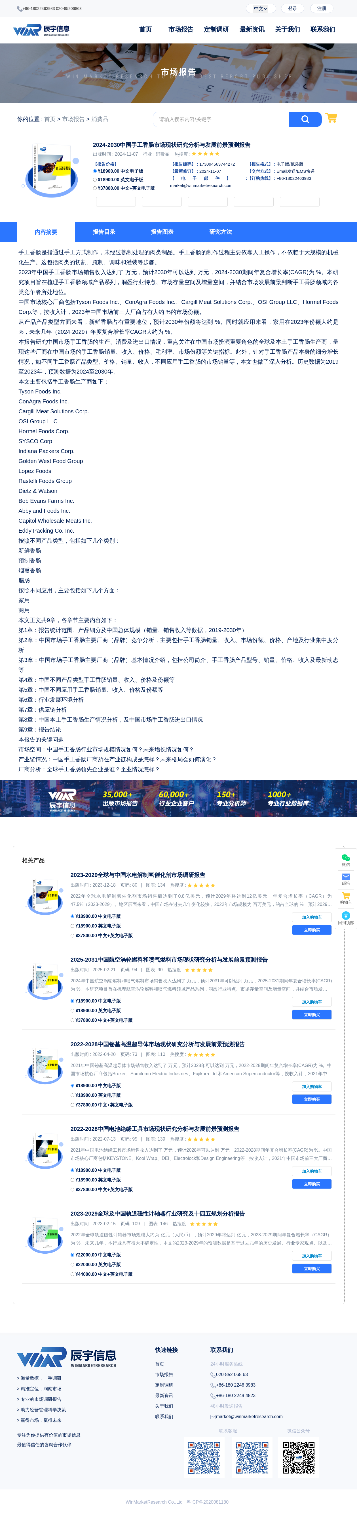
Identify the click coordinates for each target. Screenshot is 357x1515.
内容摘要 (46, 232)
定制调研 (216, 29)
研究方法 (220, 232)
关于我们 (287, 29)
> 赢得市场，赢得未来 (39, 1420)
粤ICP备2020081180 (208, 1502)
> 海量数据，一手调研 (39, 1378)
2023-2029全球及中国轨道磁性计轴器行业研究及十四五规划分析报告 (158, 1213)
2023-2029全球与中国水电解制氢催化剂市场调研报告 (138, 875)
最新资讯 (252, 29)
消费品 (99, 119)
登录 (292, 8)
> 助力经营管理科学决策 (41, 1409)
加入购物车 (116, 202)
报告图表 (162, 232)
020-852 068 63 (229, 1375)
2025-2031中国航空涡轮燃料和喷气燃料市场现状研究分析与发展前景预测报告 (169, 959)
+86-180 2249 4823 (232, 1396)
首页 (145, 29)
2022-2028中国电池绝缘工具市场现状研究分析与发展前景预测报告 (155, 1129)
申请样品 (208, 202)
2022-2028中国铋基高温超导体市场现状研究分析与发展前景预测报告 (158, 1044)
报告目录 (104, 232)
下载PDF (300, 202)
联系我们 (322, 29)
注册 (321, 8)
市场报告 (180, 29)
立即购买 (162, 202)
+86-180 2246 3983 (232, 1385)
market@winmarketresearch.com (246, 1416)
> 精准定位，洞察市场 (39, 1388)
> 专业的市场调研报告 (39, 1399)
